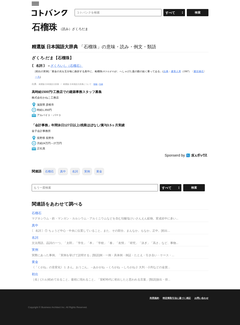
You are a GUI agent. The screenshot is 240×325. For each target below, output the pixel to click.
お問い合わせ (201, 298)
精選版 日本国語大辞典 (55, 46)
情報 (95, 84)
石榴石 (49, 171)
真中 (63, 171)
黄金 (99, 171)
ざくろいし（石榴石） (66, 66)
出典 (165, 71)
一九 (37, 76)
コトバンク (49, 12)
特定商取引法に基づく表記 (177, 298)
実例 (87, 171)
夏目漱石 (199, 71)
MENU (35, 3)
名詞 (75, 171)
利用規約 (154, 298)
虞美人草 (176, 71)
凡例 (101, 84)
